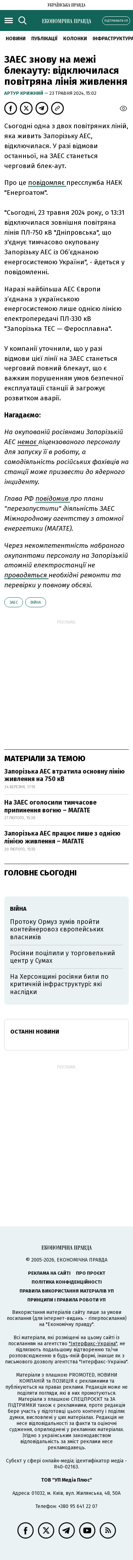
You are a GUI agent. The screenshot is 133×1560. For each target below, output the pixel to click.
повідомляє (47, 182)
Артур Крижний (24, 93)
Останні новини (34, 1031)
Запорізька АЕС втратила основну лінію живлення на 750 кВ (64, 775)
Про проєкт (90, 1273)
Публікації (44, 39)
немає (27, 442)
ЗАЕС (14, 602)
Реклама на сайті (49, 1273)
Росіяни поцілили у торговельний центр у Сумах (62, 957)
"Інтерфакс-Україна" (93, 1344)
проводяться (26, 575)
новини (16, 39)
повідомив (52, 498)
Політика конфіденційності (67, 1282)
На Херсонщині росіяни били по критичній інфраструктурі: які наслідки (59, 984)
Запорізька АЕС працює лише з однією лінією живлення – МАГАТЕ (62, 837)
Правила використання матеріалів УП (67, 1291)
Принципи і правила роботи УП (66, 1299)
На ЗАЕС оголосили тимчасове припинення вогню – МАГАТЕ (50, 806)
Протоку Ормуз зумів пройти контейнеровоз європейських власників (57, 929)
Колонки (75, 39)
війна (36, 602)
